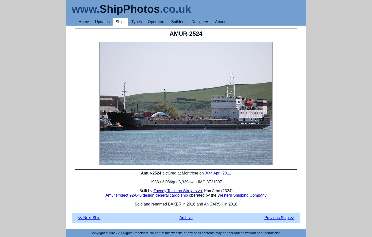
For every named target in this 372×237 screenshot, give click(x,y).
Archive (185, 218)
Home (84, 22)
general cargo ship (171, 195)
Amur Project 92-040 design (129, 195)
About (220, 22)
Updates (102, 22)
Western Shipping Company (242, 195)
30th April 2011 (218, 173)
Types (136, 22)
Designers (200, 22)
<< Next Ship (89, 218)
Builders (178, 22)
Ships (120, 22)
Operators (156, 22)
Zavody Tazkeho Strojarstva (177, 191)
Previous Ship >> (279, 218)
